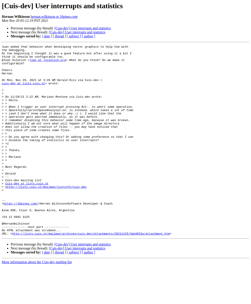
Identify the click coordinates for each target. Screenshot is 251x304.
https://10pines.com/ (21, 235)
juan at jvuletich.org (48, 63)
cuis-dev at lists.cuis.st (23, 91)
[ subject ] (74, 36)
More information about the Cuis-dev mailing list (37, 300)
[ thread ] (59, 36)
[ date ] (47, 36)
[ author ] (88, 36)
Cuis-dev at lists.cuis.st (27, 211)
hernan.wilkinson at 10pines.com (54, 16)
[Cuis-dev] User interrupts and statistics (82, 28)
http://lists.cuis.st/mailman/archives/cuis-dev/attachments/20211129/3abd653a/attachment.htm (91, 272)
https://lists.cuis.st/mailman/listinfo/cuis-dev (46, 215)
